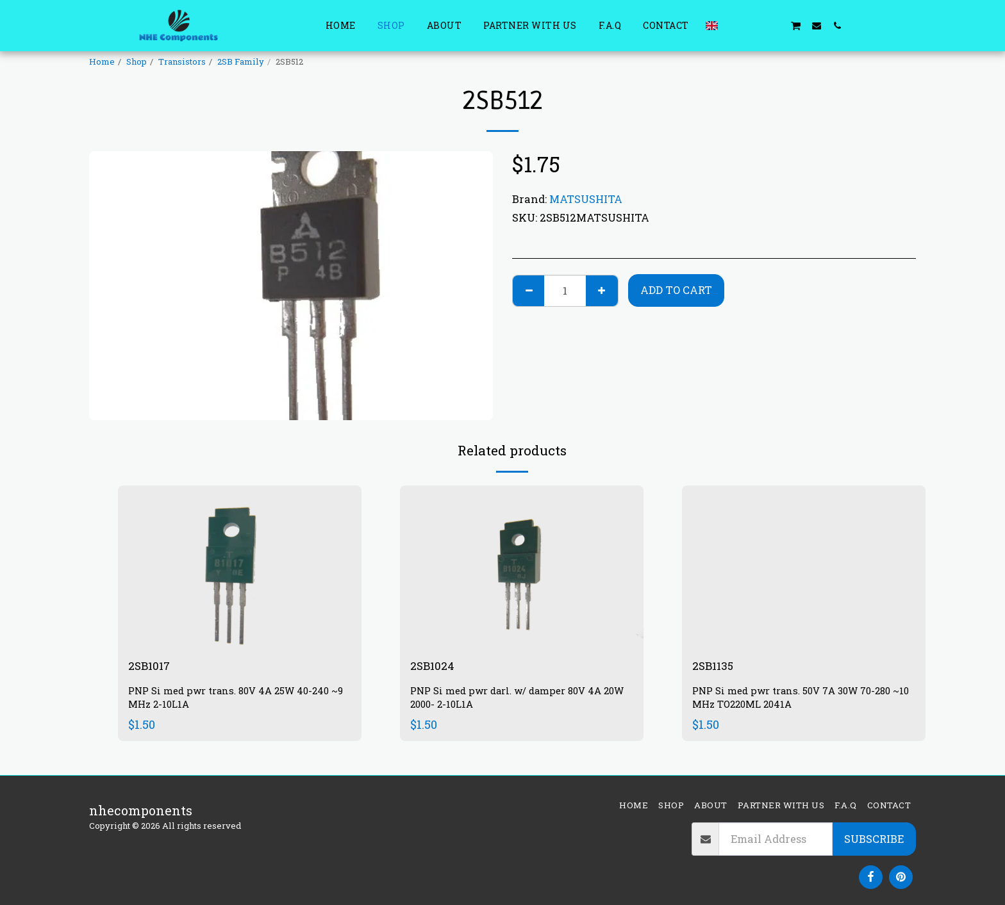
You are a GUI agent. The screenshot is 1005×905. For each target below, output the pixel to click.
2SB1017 (152, 666)
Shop (136, 61)
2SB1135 (716, 666)
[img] (239, 566)
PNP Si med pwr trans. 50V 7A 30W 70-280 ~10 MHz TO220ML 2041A (800, 700)
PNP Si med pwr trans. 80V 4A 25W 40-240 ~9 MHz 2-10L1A (236, 700)
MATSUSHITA (585, 199)
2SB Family (240, 61)
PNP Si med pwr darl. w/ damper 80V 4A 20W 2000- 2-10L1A (513, 700)
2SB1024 (435, 666)
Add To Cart (676, 290)
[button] (733, 25)
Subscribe (874, 838)
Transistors (182, 61)
